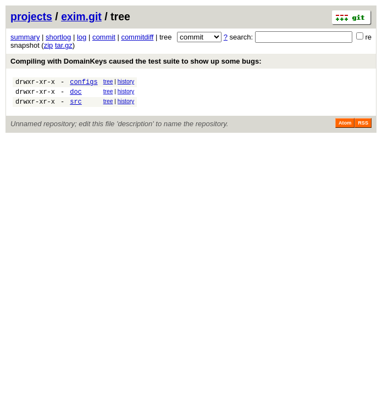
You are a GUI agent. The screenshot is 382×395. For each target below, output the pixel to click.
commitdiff (137, 37)
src (76, 106)
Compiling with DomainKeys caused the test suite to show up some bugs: (136, 61)
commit (103, 37)
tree (108, 81)
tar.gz (64, 45)
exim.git (81, 16)
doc (76, 94)
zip (48, 45)
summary (25, 37)
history (126, 81)
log (81, 37)
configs (83, 83)
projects (31, 16)
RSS (363, 128)
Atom (345, 128)
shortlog (58, 37)
